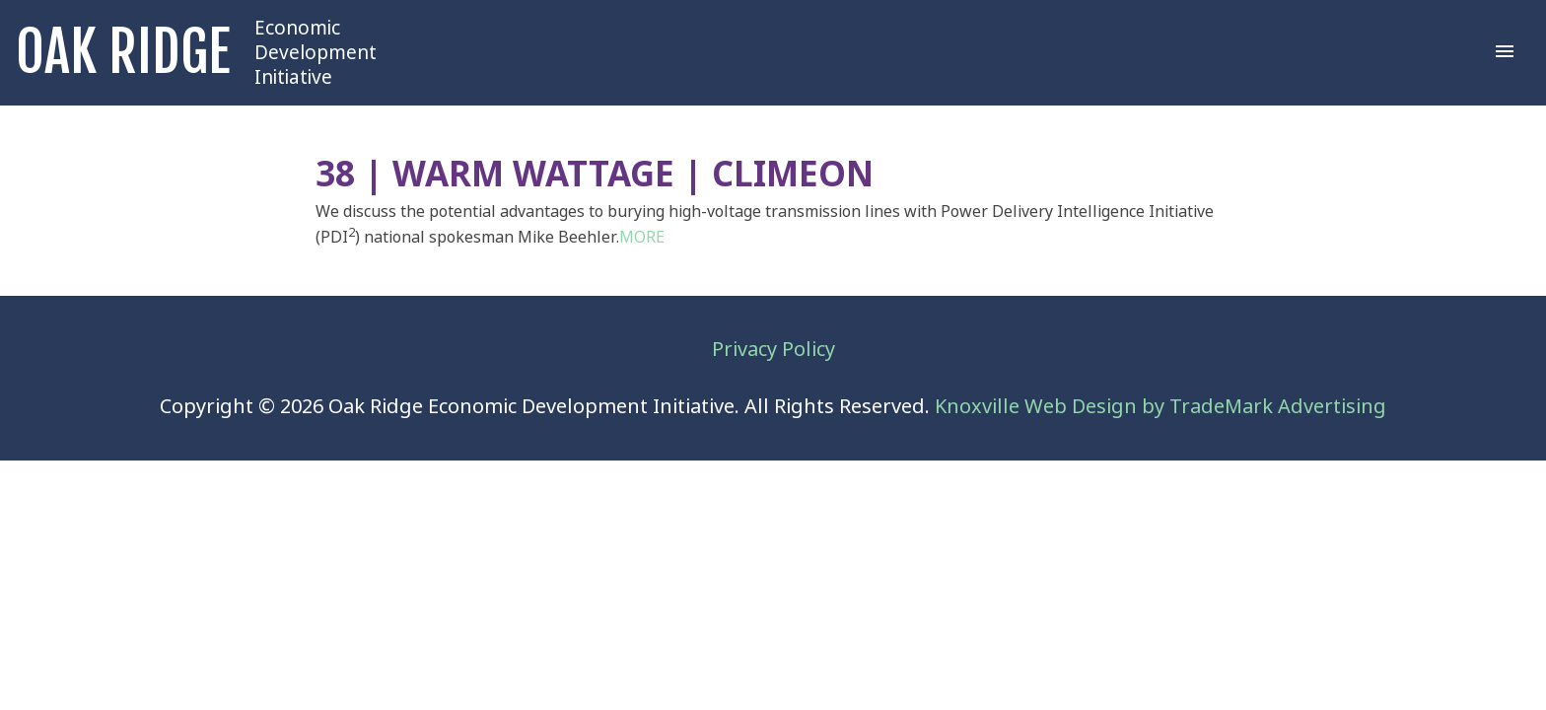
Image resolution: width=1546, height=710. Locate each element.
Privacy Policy (773, 349)
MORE (642, 237)
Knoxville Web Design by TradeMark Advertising (1160, 406)
